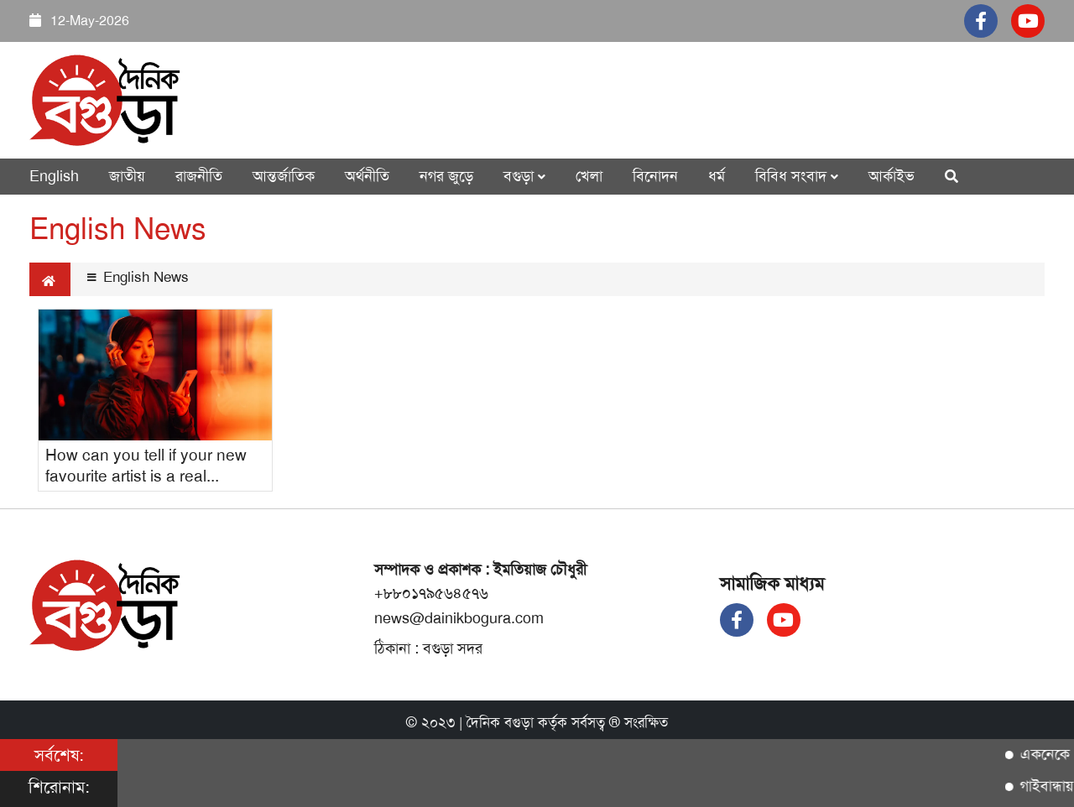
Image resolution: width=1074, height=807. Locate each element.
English (54, 176)
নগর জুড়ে (446, 176)
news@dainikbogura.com (459, 618)
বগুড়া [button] (524, 176)
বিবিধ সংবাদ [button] (796, 176)
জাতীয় (127, 176)
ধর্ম (716, 176)
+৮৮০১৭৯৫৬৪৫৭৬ (431, 593)
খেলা (589, 176)
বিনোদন (655, 176)
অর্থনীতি (367, 176)
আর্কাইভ (891, 176)
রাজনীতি (198, 176)
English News (138, 277)
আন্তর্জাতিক (284, 176)
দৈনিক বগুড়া (500, 722)
